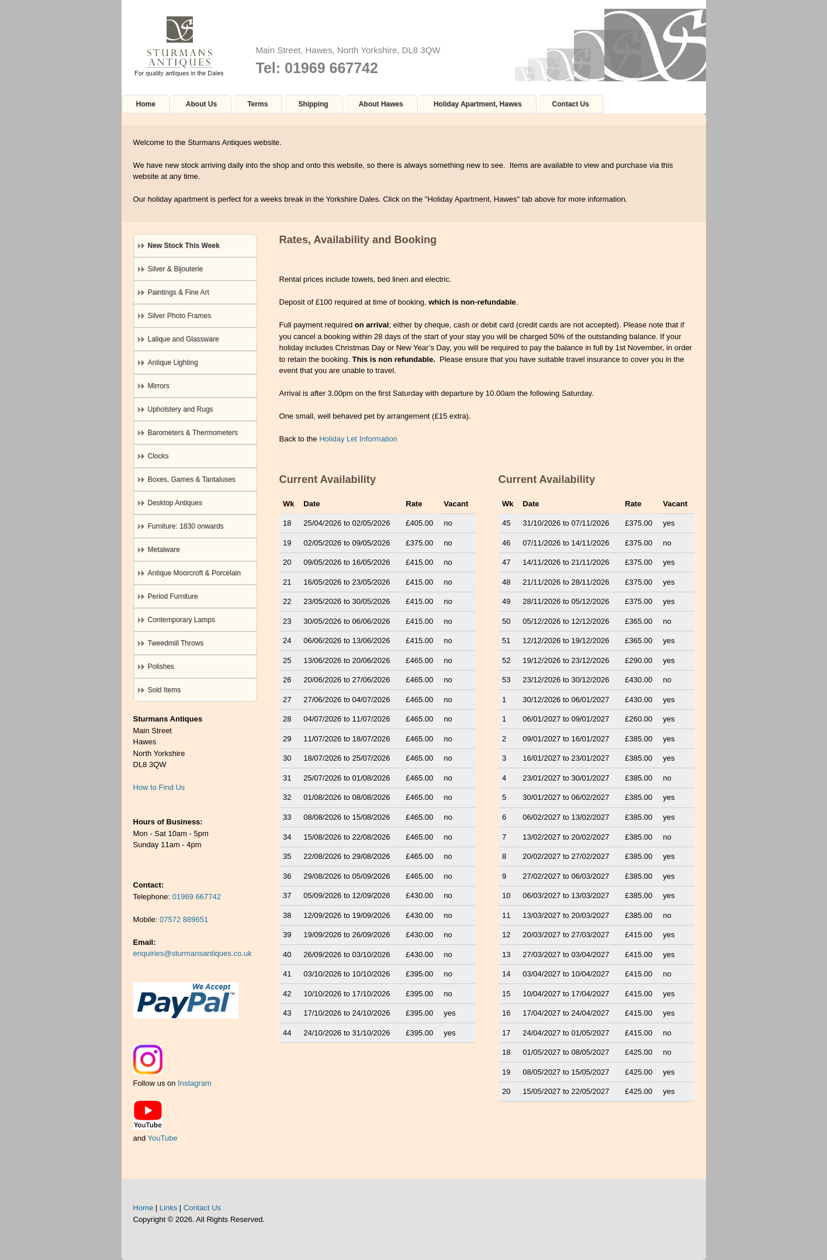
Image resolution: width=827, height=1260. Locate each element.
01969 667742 (196, 896)
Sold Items (164, 690)
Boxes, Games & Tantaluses (192, 479)
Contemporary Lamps (181, 620)
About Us (201, 104)
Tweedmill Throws (176, 643)
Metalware (164, 550)
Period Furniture (173, 596)
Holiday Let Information (358, 438)
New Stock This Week (184, 245)
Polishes (161, 666)
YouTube (163, 1138)
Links (168, 1207)
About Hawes (381, 104)
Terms (257, 104)
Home (145, 104)
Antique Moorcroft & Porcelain (194, 573)
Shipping (313, 104)
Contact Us (570, 104)
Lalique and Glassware (183, 339)
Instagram (195, 1083)
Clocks (158, 456)
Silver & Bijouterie (175, 269)
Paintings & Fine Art (178, 292)
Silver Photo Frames (180, 316)
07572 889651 (184, 919)
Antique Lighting (173, 362)
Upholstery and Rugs (180, 409)
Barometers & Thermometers (193, 433)
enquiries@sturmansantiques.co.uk (192, 953)
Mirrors (158, 386)
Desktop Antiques (175, 503)
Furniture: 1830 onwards (186, 526)
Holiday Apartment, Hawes (478, 104)
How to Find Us (159, 787)
